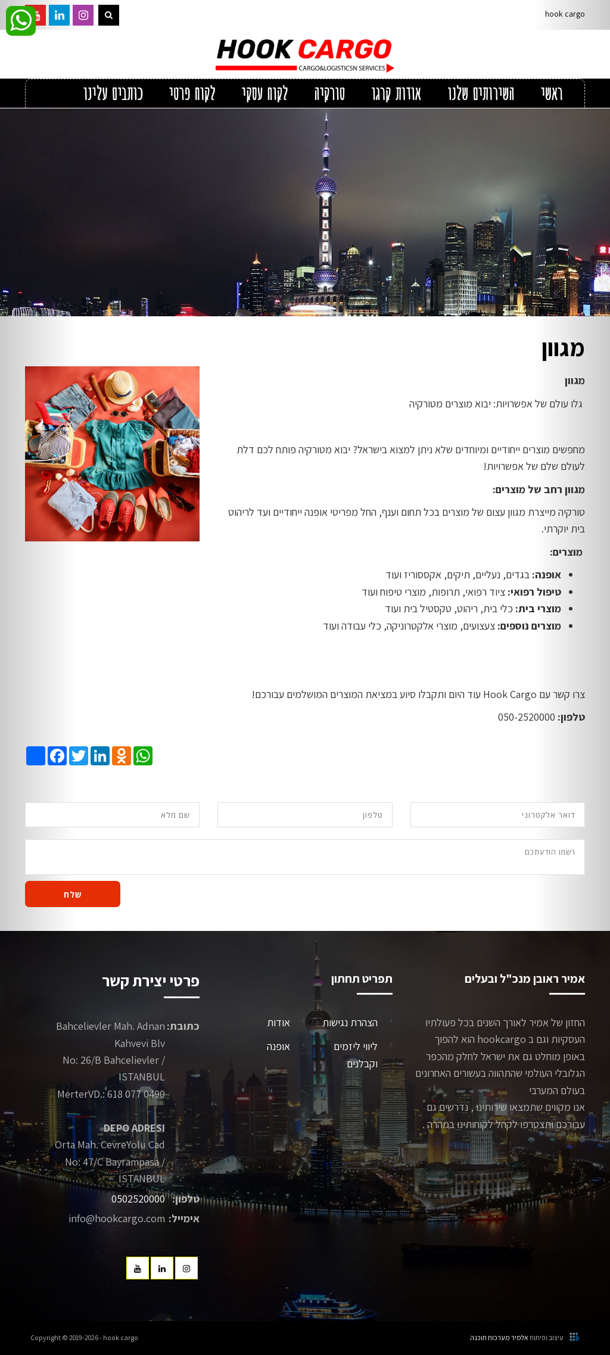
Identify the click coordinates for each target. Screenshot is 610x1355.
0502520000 (138, 1199)
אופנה (278, 1046)
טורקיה (329, 94)
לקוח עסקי (264, 94)
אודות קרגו (396, 94)
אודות (278, 1022)
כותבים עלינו (112, 94)
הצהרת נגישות (350, 1022)
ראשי (551, 94)
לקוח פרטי (192, 94)
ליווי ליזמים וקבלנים (356, 1054)
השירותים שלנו (480, 94)
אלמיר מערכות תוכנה (499, 1337)
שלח (73, 894)
